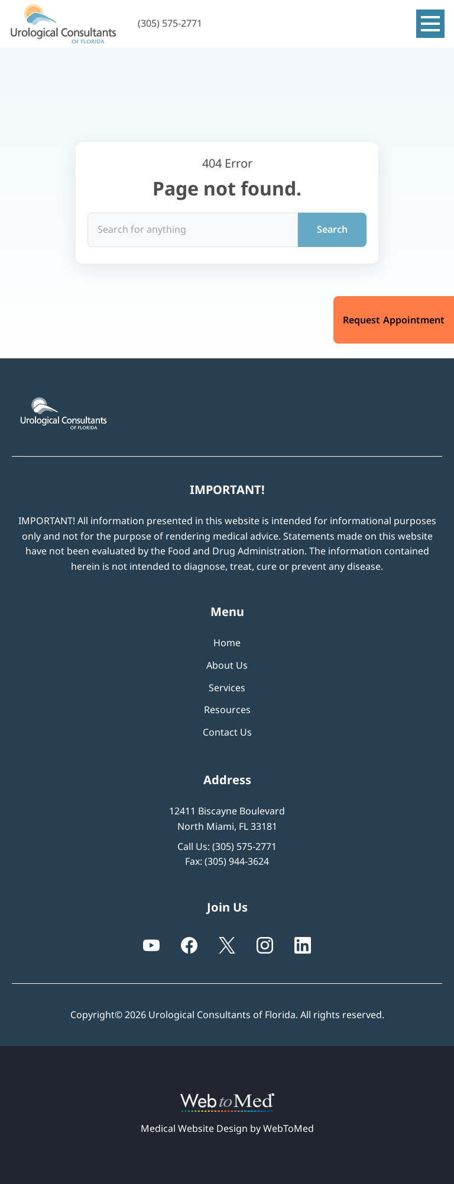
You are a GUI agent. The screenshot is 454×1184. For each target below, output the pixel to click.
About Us (227, 665)
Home (227, 642)
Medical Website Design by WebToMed (227, 1128)
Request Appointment (394, 319)
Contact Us (227, 732)
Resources (227, 709)
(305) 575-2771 (244, 846)
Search (332, 229)
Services (227, 687)
